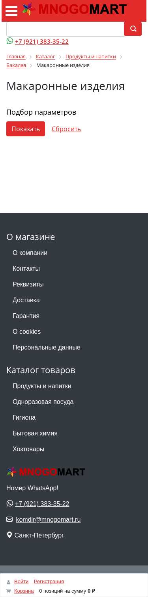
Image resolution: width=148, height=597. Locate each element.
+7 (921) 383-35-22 (42, 41)
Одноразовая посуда (43, 401)
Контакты (26, 268)
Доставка (26, 300)
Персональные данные (47, 347)
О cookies (27, 331)
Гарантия (26, 315)
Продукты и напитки (42, 386)
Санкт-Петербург (39, 535)
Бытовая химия (35, 433)
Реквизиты (28, 284)
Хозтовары (28, 449)
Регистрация (49, 581)
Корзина (24, 591)
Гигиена (24, 417)
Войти (21, 581)
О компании (30, 252)
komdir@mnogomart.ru (48, 519)
